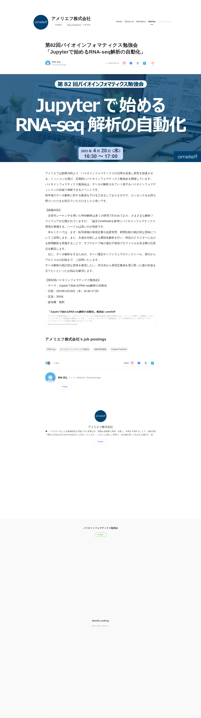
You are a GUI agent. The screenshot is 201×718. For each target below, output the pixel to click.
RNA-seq (51, 349)
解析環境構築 (100, 349)
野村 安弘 (56, 62)
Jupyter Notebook (119, 349)
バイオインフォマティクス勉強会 (75, 349)
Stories (152, 21)
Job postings (164, 21)
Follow (58, 24)
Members (141, 21)
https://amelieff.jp (74, 25)
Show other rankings (100, 626)
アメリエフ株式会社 (71, 18)
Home (119, 21)
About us (129, 21)
